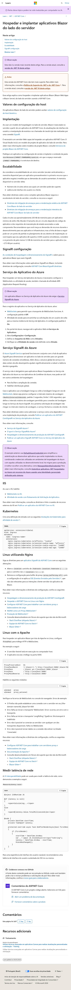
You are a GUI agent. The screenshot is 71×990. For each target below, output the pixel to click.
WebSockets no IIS (14, 494)
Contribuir (8, 980)
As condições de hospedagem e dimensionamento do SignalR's (28, 255)
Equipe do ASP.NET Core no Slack (22, 623)
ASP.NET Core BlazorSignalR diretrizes (46, 266)
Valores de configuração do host (16, 39)
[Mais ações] (66, 16)
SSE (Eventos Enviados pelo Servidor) (45, 578)
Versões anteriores (47, 977)
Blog (57, 977)
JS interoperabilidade (12, 776)
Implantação (9, 42)
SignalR (17, 134)
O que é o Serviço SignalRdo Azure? (21, 431)
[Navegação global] (2, 3)
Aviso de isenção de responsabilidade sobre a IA (21, 977)
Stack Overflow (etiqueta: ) (22, 620)
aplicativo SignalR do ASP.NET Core (38, 560)
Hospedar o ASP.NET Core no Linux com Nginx (25, 601)
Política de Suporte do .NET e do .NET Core (42, 85)
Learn (5, 16)
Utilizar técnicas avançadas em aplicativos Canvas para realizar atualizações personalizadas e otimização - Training (35, 945)
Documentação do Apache (17, 751)
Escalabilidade (9, 45)
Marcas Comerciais (24, 983)
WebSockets (12, 311)
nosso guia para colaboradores (36, 878)
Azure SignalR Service (13, 353)
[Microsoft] (35, 3)
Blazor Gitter (14, 626)
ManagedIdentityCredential (49, 466)
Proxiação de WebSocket (17, 614)
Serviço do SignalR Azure (17, 428)
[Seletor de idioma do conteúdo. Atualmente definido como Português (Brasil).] (13, 971)
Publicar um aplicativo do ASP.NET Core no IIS (36, 505)
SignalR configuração (12, 48)
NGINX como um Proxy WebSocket (21, 610)
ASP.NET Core (19, 16)
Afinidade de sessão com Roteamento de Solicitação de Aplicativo (33, 497)
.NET (10, 16)
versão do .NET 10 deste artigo (17, 68)
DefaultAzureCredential (33, 453)
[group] (35, 669)
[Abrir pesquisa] (61, 3)
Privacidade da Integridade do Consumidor (42, 980)
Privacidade (18, 980)
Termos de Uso (10, 983)
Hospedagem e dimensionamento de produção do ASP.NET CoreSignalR (35, 434)
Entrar (67, 3)
